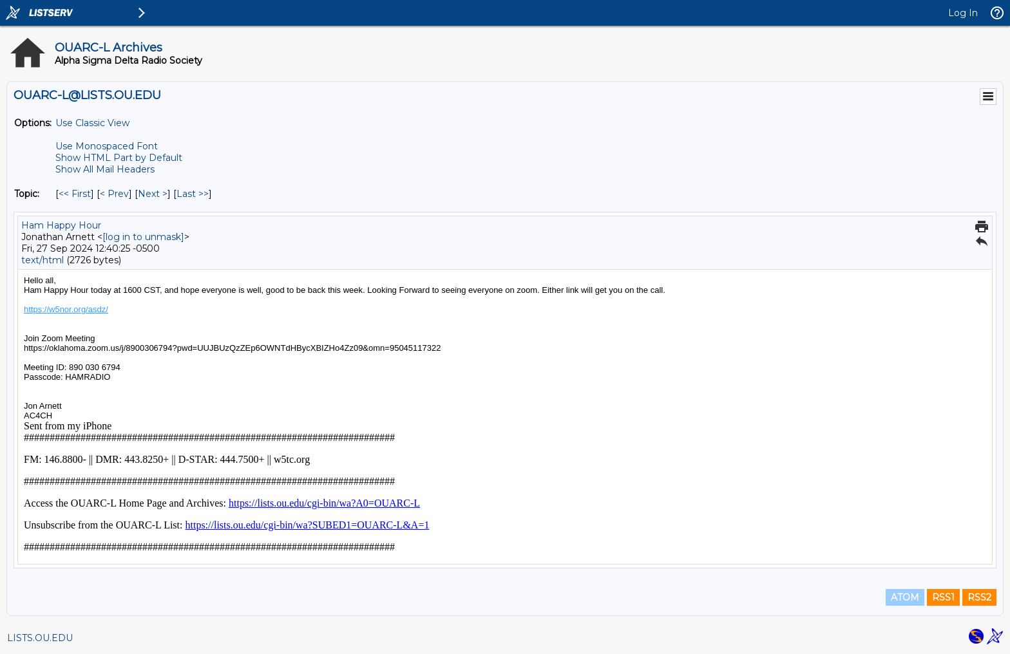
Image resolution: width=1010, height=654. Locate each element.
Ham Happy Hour (61, 225)
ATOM (905, 597)
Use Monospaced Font (106, 146)
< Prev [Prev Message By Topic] (114, 194)
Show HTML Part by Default (118, 158)
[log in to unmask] (143, 237)
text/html (42, 260)
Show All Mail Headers (105, 169)
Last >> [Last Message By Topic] (192, 194)
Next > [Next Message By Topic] (152, 194)
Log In (963, 13)
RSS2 (979, 597)
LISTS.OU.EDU (40, 638)
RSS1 (943, 597)
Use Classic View (92, 123)
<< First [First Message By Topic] (75, 194)
